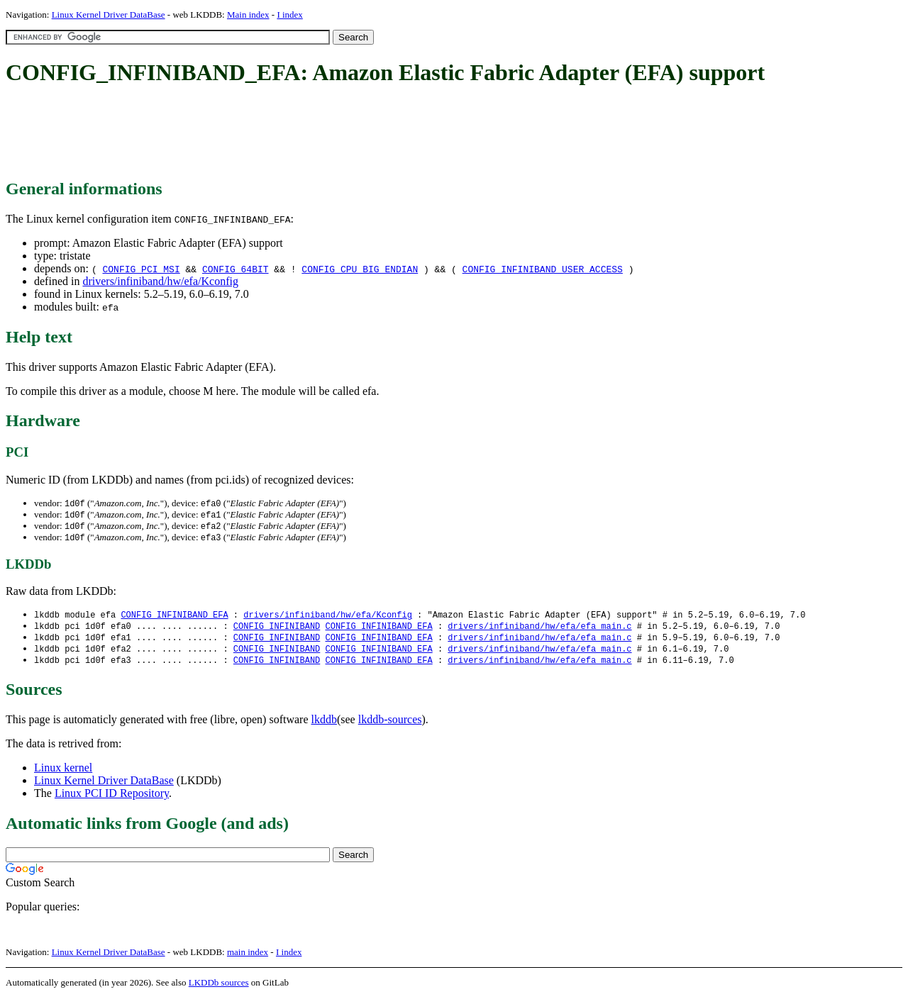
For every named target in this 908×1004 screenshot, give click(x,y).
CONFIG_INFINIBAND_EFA (174, 618)
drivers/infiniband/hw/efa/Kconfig (160, 281)
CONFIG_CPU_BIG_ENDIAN (359, 268)
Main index (248, 14)
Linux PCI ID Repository (112, 799)
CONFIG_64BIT (235, 268)
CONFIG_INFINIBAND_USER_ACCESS (543, 268)
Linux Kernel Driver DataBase (108, 14)
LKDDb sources (219, 988)
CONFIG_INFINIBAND (276, 630)
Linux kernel (63, 774)
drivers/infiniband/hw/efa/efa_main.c (539, 630)
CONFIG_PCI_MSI (140, 268)
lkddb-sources (390, 726)
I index (289, 14)
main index (247, 958)
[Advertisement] (264, 133)
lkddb (324, 726)
